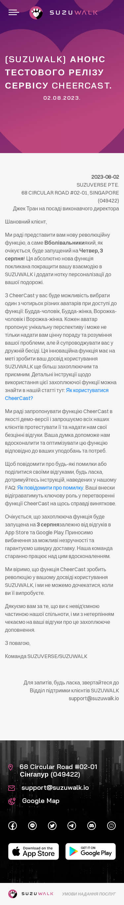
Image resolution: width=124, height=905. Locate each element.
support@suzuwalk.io (48, 787)
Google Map (34, 800)
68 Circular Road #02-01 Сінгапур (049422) (52, 770)
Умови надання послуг (89, 894)
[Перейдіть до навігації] (14, 13)
